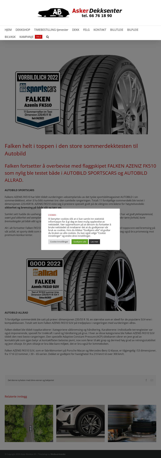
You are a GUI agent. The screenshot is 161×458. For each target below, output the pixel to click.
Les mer (94, 241)
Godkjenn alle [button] (79, 241)
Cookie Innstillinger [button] (59, 241)
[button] (47, 36)
